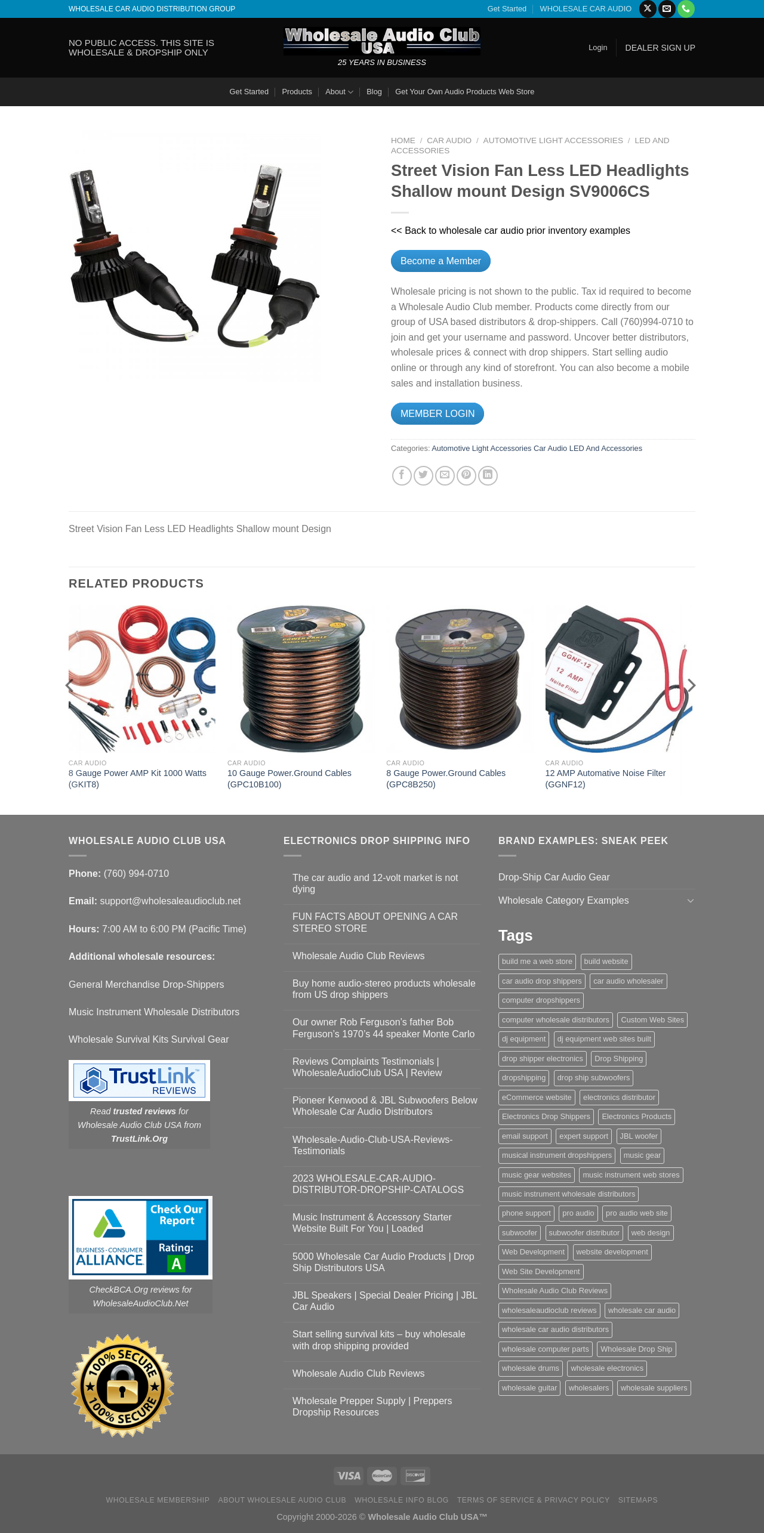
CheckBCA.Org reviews (135, 1289)
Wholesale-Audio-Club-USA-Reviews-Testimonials (372, 1145)
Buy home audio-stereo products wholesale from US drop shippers (384, 989)
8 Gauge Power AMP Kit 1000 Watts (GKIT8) (138, 778)
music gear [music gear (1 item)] (642, 1155)
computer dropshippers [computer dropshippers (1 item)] (541, 1000)
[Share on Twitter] (423, 476)
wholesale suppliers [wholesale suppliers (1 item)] (654, 1387)
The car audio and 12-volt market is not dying (375, 883)
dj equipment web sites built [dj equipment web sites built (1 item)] (604, 1038)
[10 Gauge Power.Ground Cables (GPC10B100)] (301, 679)
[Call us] (686, 9)
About (339, 92)
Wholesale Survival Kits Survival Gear (149, 1039)
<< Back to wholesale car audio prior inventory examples (510, 230)
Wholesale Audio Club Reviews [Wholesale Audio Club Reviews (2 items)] (555, 1290)
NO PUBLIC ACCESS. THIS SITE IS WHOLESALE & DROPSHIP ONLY (141, 47)
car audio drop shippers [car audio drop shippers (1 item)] (542, 980)
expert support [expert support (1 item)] (583, 1136)
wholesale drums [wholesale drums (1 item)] (530, 1368)
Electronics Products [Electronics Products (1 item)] (636, 1116)
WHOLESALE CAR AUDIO (586, 8)
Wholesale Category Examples (563, 900)
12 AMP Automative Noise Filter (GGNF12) (606, 778)
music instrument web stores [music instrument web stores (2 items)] (631, 1174)
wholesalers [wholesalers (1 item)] (589, 1387)
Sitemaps (638, 1500)
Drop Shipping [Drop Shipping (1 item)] (618, 1058)
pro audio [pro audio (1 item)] (578, 1213)
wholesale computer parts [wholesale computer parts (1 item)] (545, 1349)
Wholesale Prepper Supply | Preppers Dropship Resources (372, 1406)
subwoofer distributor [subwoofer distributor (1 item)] (584, 1232)
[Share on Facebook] (402, 476)
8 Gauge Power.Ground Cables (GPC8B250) (446, 778)
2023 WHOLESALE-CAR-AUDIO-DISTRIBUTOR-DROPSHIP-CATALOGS (378, 1184)
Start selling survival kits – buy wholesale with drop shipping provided (379, 1339)
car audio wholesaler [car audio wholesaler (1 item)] (628, 980)
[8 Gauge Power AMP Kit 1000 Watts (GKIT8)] (142, 679)
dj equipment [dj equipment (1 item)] (524, 1038)
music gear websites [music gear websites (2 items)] (536, 1174)
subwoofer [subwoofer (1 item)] (519, 1232)
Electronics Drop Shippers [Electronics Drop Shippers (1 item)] (546, 1116)
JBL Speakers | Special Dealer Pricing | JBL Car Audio (385, 1301)
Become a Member (441, 261)
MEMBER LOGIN (438, 414)
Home (403, 140)
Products (297, 91)
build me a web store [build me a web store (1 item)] (537, 961)
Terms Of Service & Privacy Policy (533, 1500)
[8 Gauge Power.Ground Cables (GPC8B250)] (460, 679)
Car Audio (449, 140)
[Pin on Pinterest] (466, 476)
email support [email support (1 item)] (525, 1136)
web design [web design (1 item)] (650, 1232)
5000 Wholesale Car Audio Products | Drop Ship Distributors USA (383, 1262)
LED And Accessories (605, 448)
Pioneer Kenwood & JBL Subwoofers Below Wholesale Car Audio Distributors (385, 1106)
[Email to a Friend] (445, 476)
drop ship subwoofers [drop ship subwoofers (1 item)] (593, 1077)
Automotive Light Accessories (553, 140)
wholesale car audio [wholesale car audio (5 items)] (642, 1310)
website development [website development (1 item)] (612, 1251)
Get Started (507, 8)
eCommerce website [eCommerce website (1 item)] (537, 1097)
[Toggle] (690, 900)
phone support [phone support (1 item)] (526, 1213)
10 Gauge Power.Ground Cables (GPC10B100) (289, 778)
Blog (374, 91)
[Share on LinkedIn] (488, 476)
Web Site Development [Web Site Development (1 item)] (541, 1271)
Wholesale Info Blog (402, 1500)
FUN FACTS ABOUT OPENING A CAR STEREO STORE (375, 922)
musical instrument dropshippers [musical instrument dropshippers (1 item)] (557, 1155)
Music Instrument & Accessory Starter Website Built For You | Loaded (372, 1223)
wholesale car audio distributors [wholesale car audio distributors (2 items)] (555, 1329)
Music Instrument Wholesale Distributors (154, 1012)
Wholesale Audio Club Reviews (358, 956)
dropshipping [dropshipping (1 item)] (524, 1077)
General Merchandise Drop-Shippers (146, 984)
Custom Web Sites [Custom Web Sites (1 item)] (652, 1019)
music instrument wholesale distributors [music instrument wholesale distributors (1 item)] (568, 1193)
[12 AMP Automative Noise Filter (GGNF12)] (619, 679)
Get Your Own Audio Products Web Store (464, 91)
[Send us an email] (667, 9)
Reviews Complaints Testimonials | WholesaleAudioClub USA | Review (367, 1067)
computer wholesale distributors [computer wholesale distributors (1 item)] (555, 1019)
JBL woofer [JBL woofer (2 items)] (639, 1136)
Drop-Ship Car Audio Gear (554, 877)
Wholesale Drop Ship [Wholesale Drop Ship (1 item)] (636, 1349)
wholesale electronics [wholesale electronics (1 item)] (607, 1368)
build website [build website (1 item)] (606, 961)
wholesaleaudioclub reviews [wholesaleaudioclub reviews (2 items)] (549, 1310)
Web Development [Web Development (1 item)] (533, 1251)
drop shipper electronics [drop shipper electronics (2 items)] (542, 1058)
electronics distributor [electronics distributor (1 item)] (619, 1097)
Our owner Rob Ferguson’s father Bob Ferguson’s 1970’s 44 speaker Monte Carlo (383, 1028)
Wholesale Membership (158, 1500)
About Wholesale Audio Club (282, 1500)
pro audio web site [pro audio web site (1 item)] (637, 1213)
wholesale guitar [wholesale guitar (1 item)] (529, 1387)
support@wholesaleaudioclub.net (170, 901)
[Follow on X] (648, 9)
